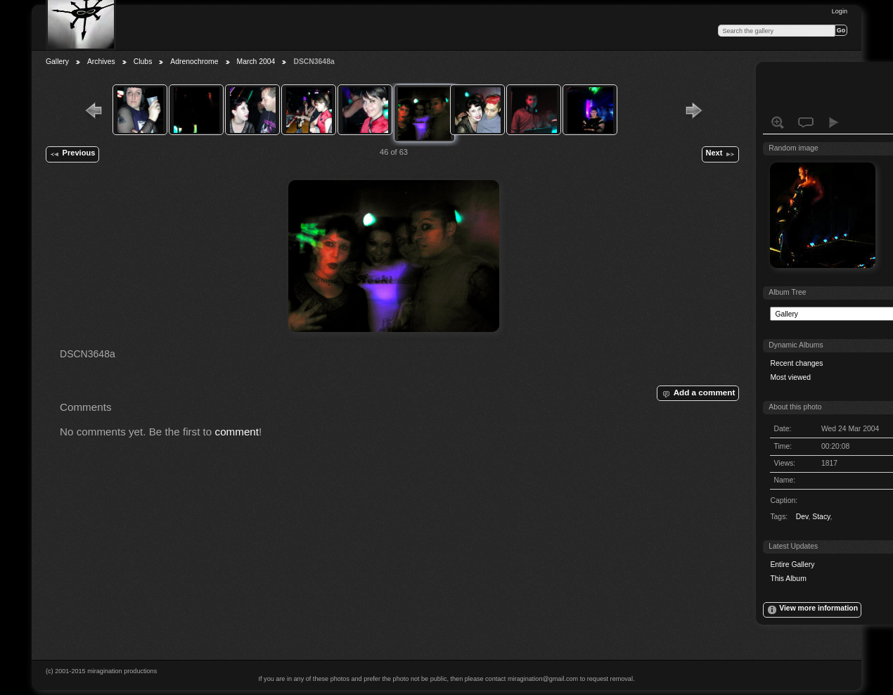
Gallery (57, 61)
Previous (72, 154)
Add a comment (697, 393)
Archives (101, 61)
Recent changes (796, 363)
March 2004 (256, 61)
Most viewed (790, 377)
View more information (812, 610)
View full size (778, 122)
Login (839, 11)
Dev (802, 517)
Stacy (821, 517)
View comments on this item (806, 122)
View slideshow (834, 122)
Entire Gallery (792, 564)
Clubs (143, 61)
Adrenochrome (194, 61)
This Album (788, 578)
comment (237, 432)
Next (720, 154)
